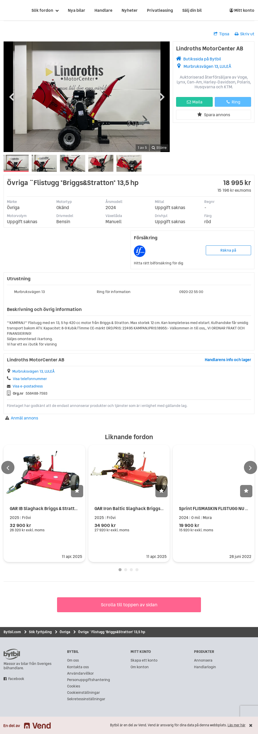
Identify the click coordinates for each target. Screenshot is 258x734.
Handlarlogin (205, 667)
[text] (9, 10)
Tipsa (221, 34)
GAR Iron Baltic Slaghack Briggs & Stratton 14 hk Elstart (151, 508)
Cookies (73, 686)
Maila (194, 102)
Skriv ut (244, 34)
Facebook (16, 679)
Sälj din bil (192, 10)
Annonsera (203, 660)
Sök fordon (42, 10)
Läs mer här (236, 725)
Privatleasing (160, 10)
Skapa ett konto (144, 660)
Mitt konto (241, 10)
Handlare (103, 10)
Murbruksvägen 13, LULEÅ (207, 66)
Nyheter (130, 10)
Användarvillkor (80, 673)
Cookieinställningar (83, 692)
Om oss (73, 660)
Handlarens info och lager (228, 360)
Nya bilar (76, 10)
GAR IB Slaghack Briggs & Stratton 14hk (50, 508)
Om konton (140, 667)
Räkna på (228, 250)
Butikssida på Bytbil (202, 59)
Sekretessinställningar (86, 699)
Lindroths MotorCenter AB (209, 48)
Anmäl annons (21, 418)
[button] (77, 491)
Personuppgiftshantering (88, 680)
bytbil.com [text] (12, 654)
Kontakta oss (78, 667)
